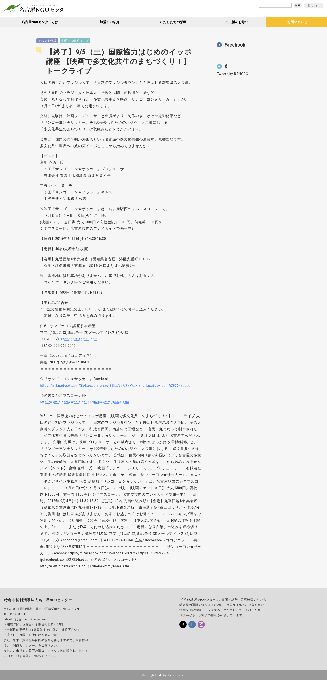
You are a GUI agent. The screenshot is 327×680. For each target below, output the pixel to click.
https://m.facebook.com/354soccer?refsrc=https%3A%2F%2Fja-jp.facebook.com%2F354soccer (116, 385)
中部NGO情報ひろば (75, 40)
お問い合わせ (297, 22)
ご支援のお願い (237, 22)
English (314, 5)
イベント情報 (47, 40)
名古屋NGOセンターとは (40, 22)
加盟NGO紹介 (110, 22)
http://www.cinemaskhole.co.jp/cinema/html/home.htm (84, 402)
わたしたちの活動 (173, 22)
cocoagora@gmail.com (79, 339)
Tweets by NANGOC (232, 74)
